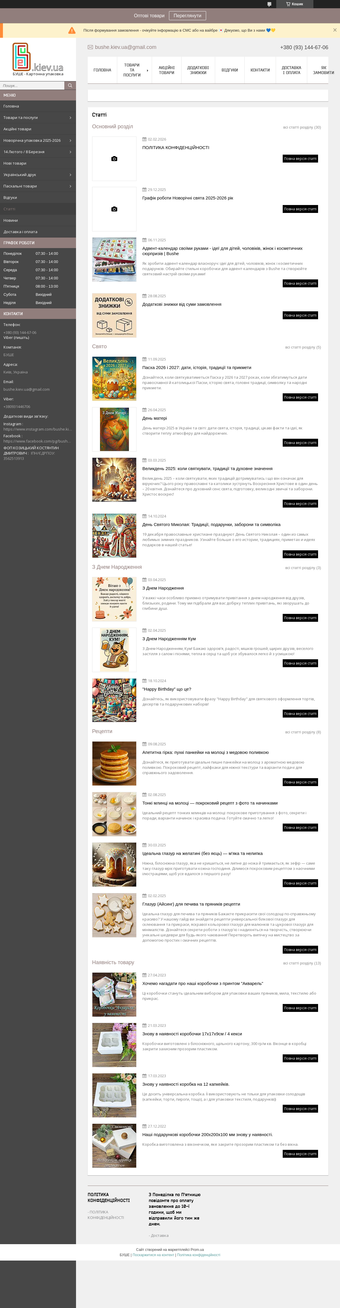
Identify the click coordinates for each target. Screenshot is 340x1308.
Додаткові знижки (198, 70)
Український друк (20, 174)
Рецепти (102, 731)
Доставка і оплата (20, 231)
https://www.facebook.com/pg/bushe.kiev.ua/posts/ (38, 441)
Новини (11, 220)
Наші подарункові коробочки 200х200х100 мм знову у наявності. (207, 1134)
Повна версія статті (300, 158)
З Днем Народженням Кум (169, 638)
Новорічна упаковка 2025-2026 (32, 140)
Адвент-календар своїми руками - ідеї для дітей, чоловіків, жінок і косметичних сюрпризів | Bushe (222, 251)
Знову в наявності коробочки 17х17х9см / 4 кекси (192, 1033)
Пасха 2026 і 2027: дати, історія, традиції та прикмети (196, 367)
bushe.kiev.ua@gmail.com (27, 389)
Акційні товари (17, 129)
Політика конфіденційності (198, 1255)
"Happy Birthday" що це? (166, 689)
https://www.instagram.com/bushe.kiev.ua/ (38, 429)
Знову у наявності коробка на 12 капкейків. (185, 1084)
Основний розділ (112, 126)
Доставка (160, 1235)
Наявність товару (113, 962)
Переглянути (187, 15)
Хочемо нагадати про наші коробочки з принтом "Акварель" (202, 983)
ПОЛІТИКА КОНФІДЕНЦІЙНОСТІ (175, 147)
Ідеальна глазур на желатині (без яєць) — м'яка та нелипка (202, 853)
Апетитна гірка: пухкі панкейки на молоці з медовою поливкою (205, 752)
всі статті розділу (298, 127)
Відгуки (10, 197)
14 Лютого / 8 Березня (24, 151)
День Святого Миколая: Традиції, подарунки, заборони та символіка (211, 524)
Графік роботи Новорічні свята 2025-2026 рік (187, 197)
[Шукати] (70, 85)
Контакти (260, 70)
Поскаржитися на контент (153, 1255)
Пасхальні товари (20, 186)
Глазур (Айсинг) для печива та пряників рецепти (191, 903)
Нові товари (15, 163)
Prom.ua (197, 1250)
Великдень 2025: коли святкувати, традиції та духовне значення (207, 468)
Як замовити (323, 70)
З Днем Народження (117, 567)
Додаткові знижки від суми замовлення (181, 304)
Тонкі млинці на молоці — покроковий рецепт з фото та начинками (210, 802)
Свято (99, 346)
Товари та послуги (21, 117)
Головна (11, 106)
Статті (9, 208)
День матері (154, 418)
